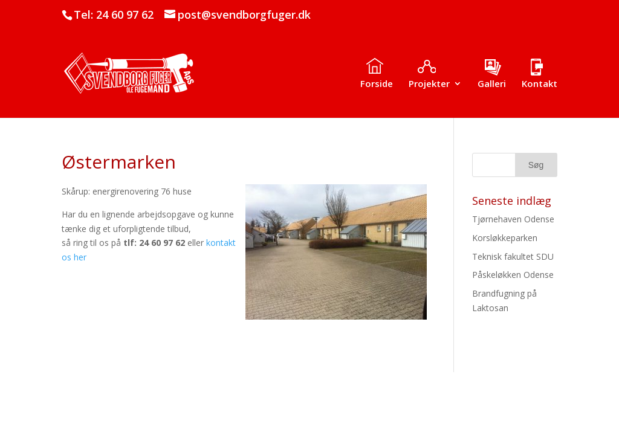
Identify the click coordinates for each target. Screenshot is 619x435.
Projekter (429, 84)
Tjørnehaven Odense (513, 219)
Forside (376, 84)
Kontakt (539, 84)
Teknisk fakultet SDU (513, 256)
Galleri (492, 84)
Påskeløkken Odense (513, 274)
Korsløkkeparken (504, 237)
